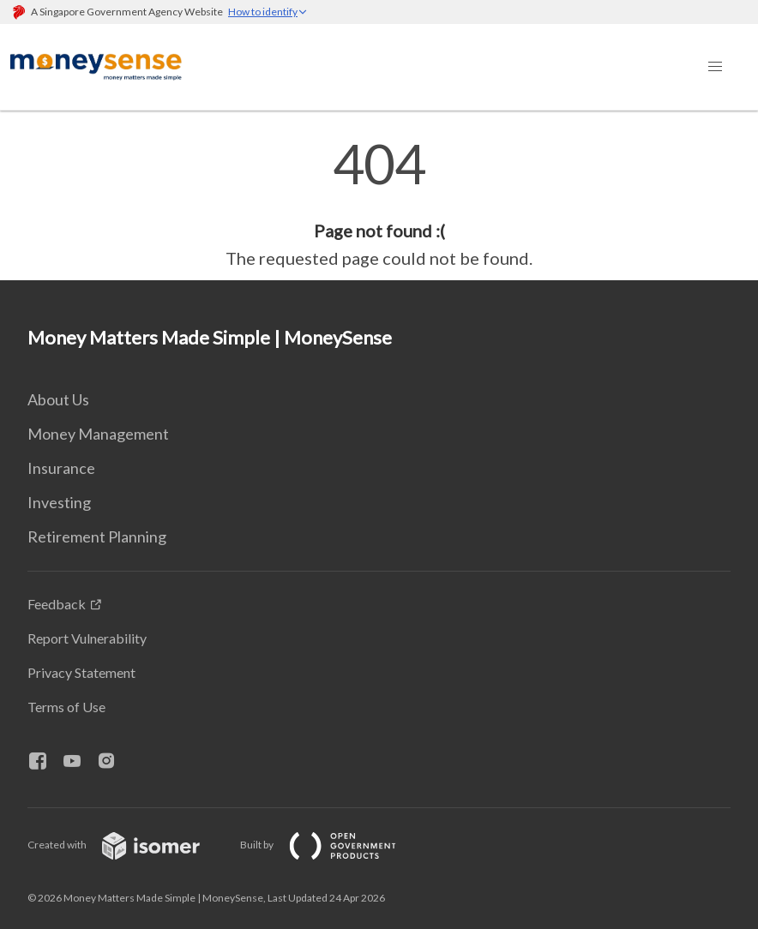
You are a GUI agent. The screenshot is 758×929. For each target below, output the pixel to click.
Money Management (98, 433)
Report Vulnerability (87, 638)
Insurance (61, 468)
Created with (127, 844)
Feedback (56, 604)
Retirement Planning (96, 536)
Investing (59, 502)
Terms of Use (66, 706)
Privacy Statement (81, 672)
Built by (332, 844)
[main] (379, 204)
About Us (58, 399)
